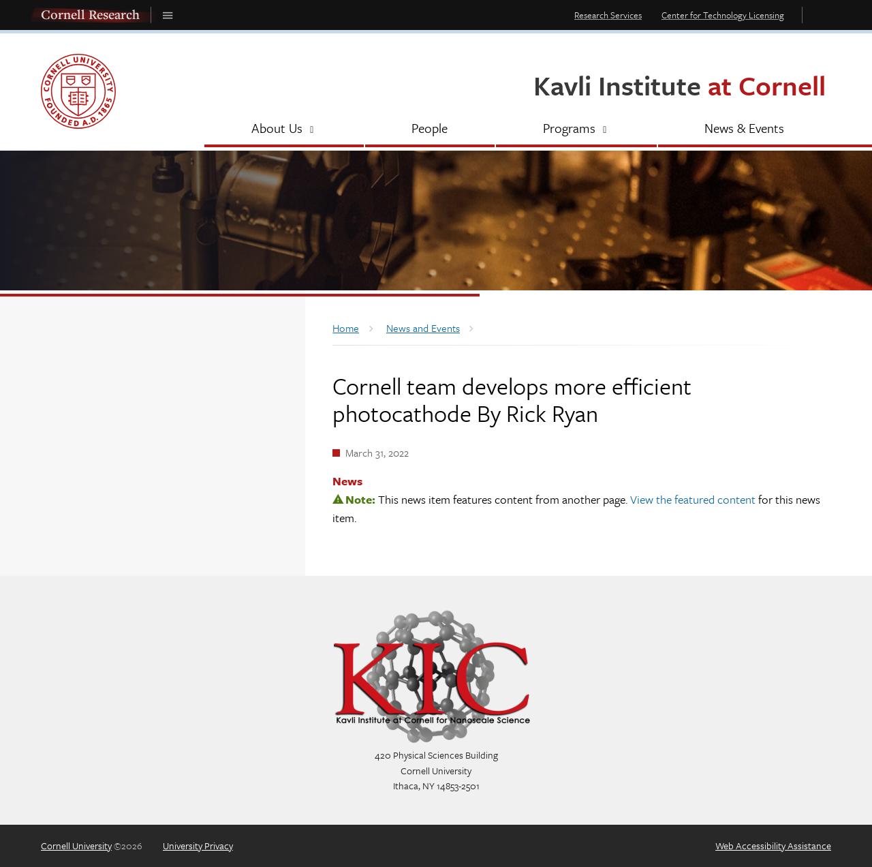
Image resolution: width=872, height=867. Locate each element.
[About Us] (284, 129)
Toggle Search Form (820, 14)
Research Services (608, 15)
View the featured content (693, 499)
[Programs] (576, 129)
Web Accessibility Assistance (773, 845)
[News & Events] (745, 129)
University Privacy (198, 845)
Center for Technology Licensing (722, 15)
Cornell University (76, 845)
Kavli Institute (679, 84)
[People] (430, 129)
